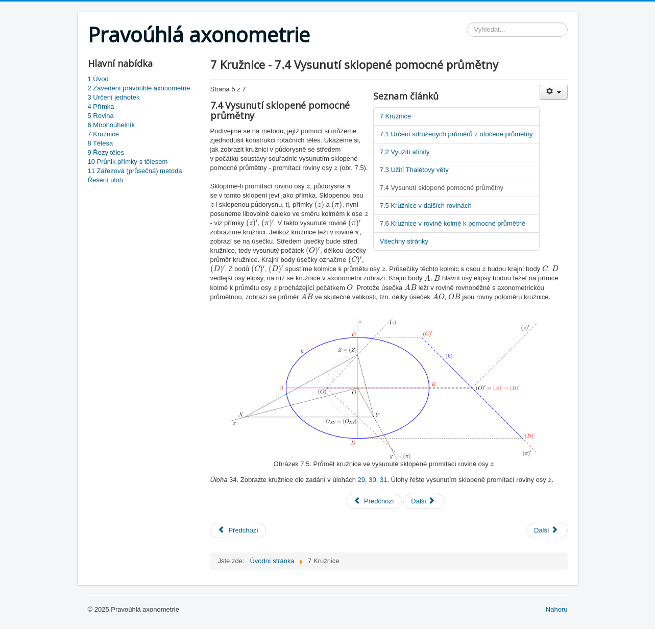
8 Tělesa (100, 143)
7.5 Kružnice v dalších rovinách (426, 205)
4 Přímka (101, 106)
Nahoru (557, 609)
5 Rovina (101, 115)
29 (361, 479)
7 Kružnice (103, 134)
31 (383, 479)
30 (372, 479)
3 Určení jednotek (114, 97)
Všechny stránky (404, 241)
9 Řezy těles (106, 152)
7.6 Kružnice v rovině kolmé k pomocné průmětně (452, 223)
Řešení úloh (105, 180)
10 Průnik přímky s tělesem (128, 161)
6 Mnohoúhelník (111, 125)
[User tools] (554, 92)
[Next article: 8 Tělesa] (547, 530)
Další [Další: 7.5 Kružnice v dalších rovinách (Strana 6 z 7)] (423, 501)
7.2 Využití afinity (405, 152)
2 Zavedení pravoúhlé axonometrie (139, 88)
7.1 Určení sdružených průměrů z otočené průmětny (456, 134)
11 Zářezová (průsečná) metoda (135, 171)
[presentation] (335, 168)
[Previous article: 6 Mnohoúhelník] (238, 530)
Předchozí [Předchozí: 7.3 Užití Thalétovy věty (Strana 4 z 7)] (373, 501)
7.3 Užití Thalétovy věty (414, 170)
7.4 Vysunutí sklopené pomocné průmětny (441, 187)
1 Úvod (98, 79)
